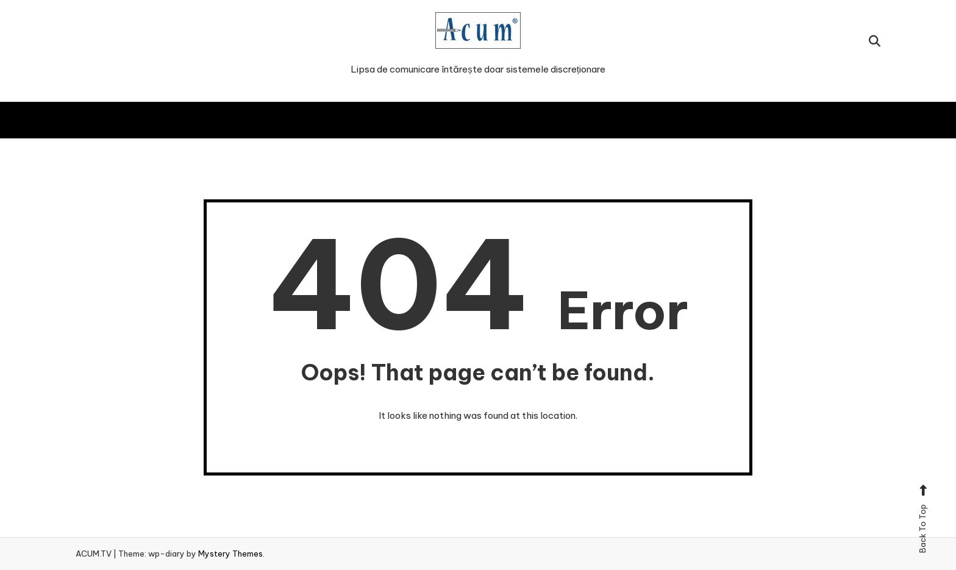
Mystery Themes (230, 553)
